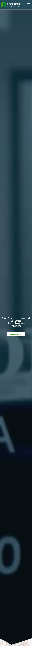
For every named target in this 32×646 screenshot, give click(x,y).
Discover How (16, 334)
